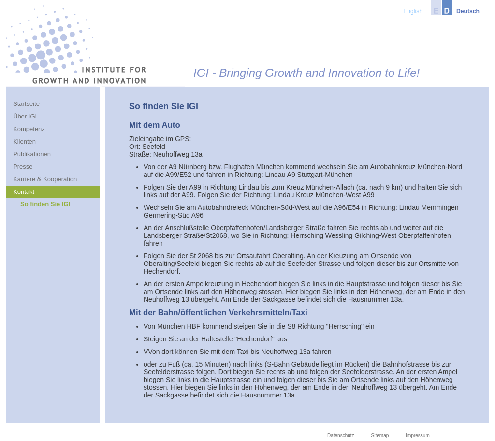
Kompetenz (29, 128)
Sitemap (380, 435)
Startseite (26, 103)
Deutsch (468, 11)
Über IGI (25, 116)
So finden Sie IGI (45, 203)
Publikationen (32, 154)
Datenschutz (340, 435)
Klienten (24, 141)
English (412, 11)
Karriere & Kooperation (45, 179)
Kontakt (23, 191)
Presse (22, 166)
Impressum (417, 435)
